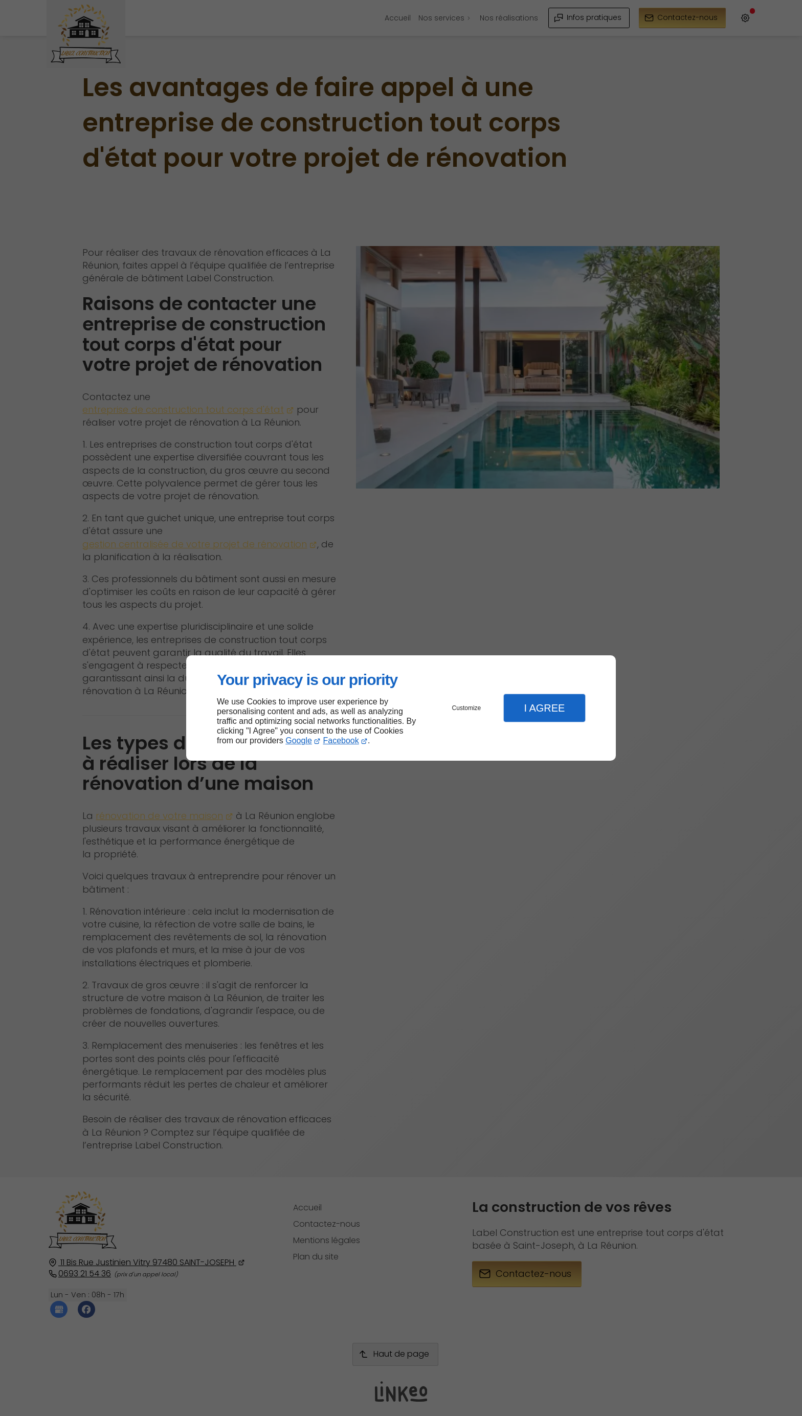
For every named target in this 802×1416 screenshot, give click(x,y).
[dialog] (401, 708)
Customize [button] (466, 708)
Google (298, 740)
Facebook (341, 740)
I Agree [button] (544, 708)
